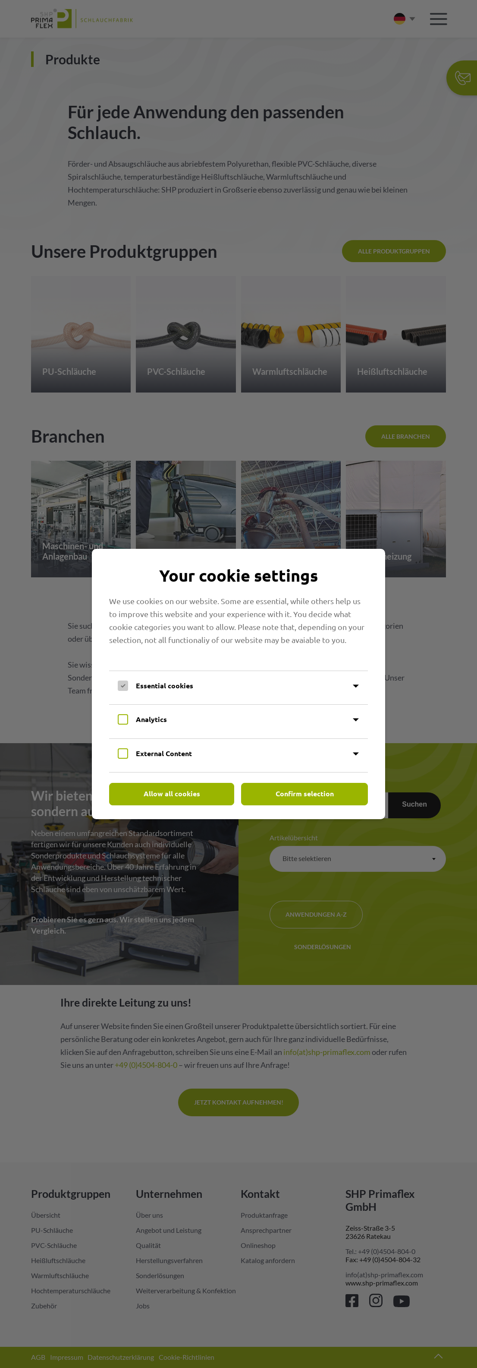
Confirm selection (305, 793)
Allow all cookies (172, 793)
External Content (164, 753)
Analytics (151, 719)
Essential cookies (164, 685)
